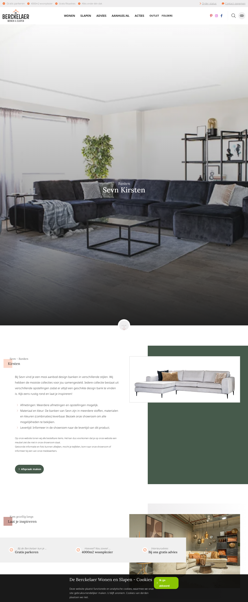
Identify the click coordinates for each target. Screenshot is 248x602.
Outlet (154, 15)
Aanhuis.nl (120, 16)
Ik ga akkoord (164, 582)
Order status (209, 3)
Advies (101, 16)
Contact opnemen (235, 3)
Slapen (85, 16)
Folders (167, 15)
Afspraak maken (31, 469)
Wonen (69, 16)
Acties (139, 16)
